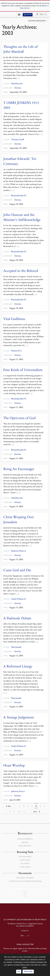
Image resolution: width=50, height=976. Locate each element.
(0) (28, 14)
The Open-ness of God (19, 418)
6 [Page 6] (40, 806)
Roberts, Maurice (18, 551)
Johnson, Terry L (18, 791)
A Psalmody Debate (17, 618)
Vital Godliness (14, 319)
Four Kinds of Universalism (22, 370)
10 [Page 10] (19, 811)
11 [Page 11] (24, 811)
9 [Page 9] (14, 811)
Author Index (25, 857)
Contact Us (25, 931)
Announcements (25, 839)
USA (22, 936)
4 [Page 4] (32, 806)
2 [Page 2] (23, 806)
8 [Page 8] (10, 811)
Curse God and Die (17, 570)
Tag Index (25, 863)
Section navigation (36, 21)
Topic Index (25, 867)
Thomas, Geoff (17, 139)
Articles (17, 88)
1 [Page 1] (19, 806)
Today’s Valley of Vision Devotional (25, 881)
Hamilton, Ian (17, 83)
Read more (28, 971)
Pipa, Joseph (16, 647)
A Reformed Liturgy (17, 666)
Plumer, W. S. (16, 351)
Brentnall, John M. (19, 195)
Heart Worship (14, 765)
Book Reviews (25, 846)
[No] (46, 965)
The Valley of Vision (25, 878)
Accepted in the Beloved (20, 271)
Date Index (25, 860)
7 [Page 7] (44, 806)
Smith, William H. (18, 599)
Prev (9, 806)
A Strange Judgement (18, 717)
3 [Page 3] (27, 806)
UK (28, 936)
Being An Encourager (18, 469)
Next (35, 812)
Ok (19, 971)
